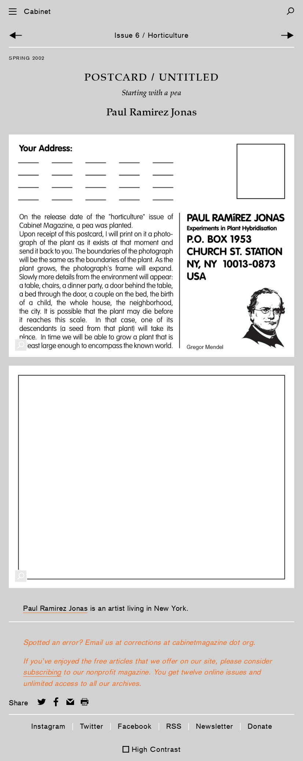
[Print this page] (84, 701)
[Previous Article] (15, 35)
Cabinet (37, 11)
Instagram (48, 726)
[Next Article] (287, 35)
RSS (174, 726)
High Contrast (156, 749)
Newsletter (214, 726)
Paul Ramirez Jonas (55, 608)
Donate (260, 726)
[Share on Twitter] (41, 701)
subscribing (42, 672)
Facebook (135, 726)
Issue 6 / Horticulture (151, 35)
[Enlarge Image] (20, 345)
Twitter (91, 726)
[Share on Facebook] (56, 701)
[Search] (290, 11)
